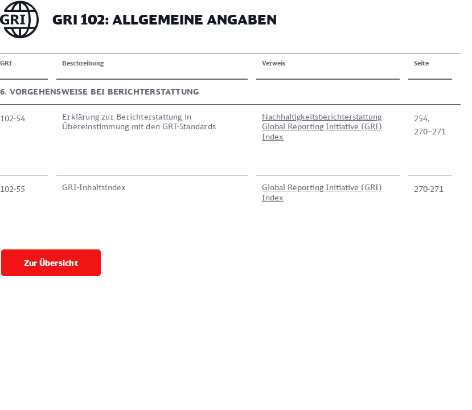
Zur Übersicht (51, 263)
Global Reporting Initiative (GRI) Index (322, 131)
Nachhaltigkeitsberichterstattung (321, 116)
